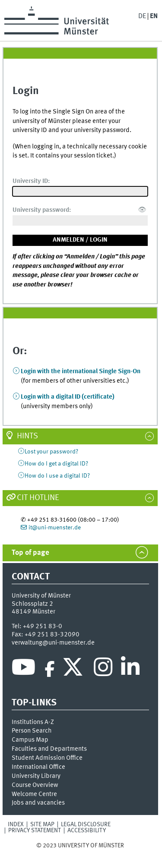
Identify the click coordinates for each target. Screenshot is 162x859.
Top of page (30, 553)
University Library (36, 776)
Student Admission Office (47, 758)
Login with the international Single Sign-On (80, 371)
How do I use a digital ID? (57, 476)
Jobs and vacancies (38, 802)
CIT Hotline (38, 498)
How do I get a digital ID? (56, 464)
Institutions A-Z (33, 722)
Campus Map (30, 739)
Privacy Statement (34, 831)
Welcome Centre (34, 794)
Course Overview (35, 785)
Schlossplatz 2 (32, 604)
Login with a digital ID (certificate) (67, 396)
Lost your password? (51, 452)
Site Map (42, 824)
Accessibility (86, 831)
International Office (38, 767)
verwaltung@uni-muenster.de (53, 642)
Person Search (32, 730)
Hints (27, 436)
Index (16, 824)
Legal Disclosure (86, 824)
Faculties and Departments (49, 749)
